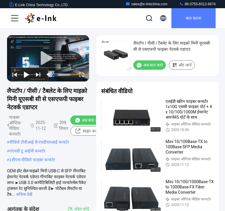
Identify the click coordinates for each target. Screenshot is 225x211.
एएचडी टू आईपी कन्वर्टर (27, 151)
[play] (48, 58)
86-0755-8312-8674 (197, 4)
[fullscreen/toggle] (81, 74)
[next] (38, 74)
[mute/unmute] (50, 74)
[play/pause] (26, 74)
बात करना (193, 18)
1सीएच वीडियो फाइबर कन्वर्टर (32, 159)
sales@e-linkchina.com (146, 4)
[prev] (15, 74)
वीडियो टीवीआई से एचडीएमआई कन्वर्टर (39, 142)
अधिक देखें (24, 194)
